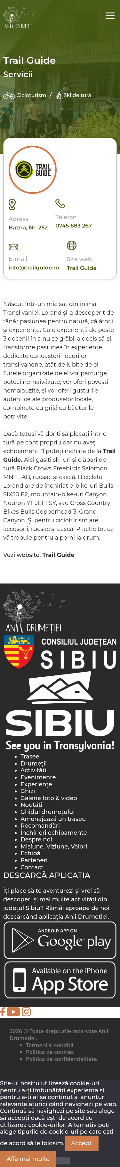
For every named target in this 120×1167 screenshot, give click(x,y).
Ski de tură (73, 95)
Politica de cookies (50, 1051)
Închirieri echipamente (53, 832)
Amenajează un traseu (53, 819)
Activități (33, 770)
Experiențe (36, 784)
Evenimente (38, 777)
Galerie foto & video (48, 798)
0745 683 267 (73, 225)
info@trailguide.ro (34, 267)
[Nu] (63, 1160)
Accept (81, 1143)
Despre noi (36, 839)
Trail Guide (82, 268)
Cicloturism (24, 95)
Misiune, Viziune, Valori (53, 846)
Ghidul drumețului (47, 811)
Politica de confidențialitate (61, 1059)
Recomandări (40, 825)
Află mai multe (28, 1159)
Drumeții (33, 763)
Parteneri (34, 860)
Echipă (30, 853)
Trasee (29, 756)
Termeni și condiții (49, 1045)
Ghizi (27, 791)
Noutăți (31, 804)
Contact (32, 867)
